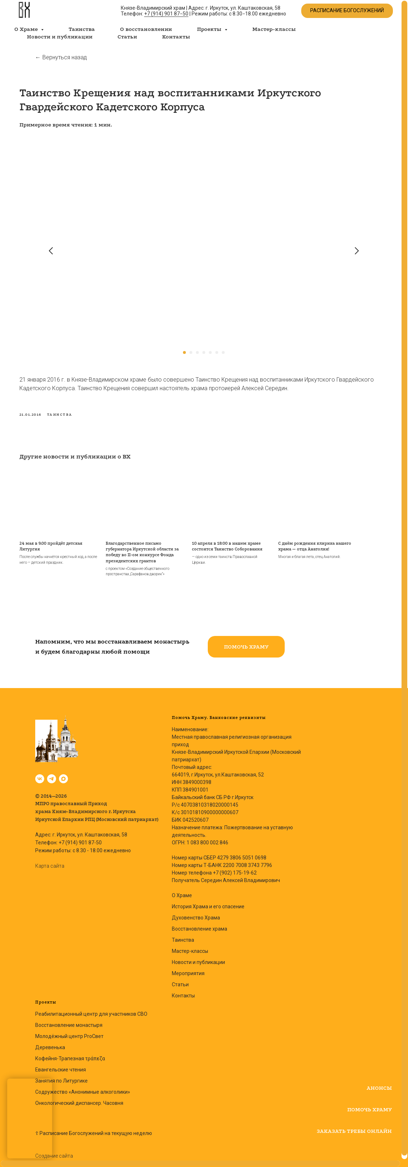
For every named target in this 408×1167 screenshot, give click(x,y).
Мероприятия (188, 970)
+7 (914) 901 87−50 (166, 14)
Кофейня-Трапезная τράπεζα (70, 1055)
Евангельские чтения (60, 1066)
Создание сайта (54, 1152)
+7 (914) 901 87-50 (80, 839)
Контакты (176, 36)
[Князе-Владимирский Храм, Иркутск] (39, 775)
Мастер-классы (274, 29)
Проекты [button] (210, 29)
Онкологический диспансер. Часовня (79, 1099)
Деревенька (50, 1044)
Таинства (82, 29)
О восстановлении (146, 29)
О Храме (182, 892)
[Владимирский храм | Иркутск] (51, 775)
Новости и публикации (59, 36)
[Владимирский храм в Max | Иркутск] (63, 775)
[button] (246, 643)
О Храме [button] (26, 29)
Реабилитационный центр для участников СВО (91, 1010)
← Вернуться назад (61, 57)
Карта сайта (49, 862)
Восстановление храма (199, 925)
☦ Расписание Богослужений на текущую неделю (93, 1130)
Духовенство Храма (196, 914)
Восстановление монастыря (68, 1021)
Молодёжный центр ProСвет (69, 1032)
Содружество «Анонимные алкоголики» (82, 1088)
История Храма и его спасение (208, 903)
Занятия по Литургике (61, 1077)
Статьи (127, 36)
